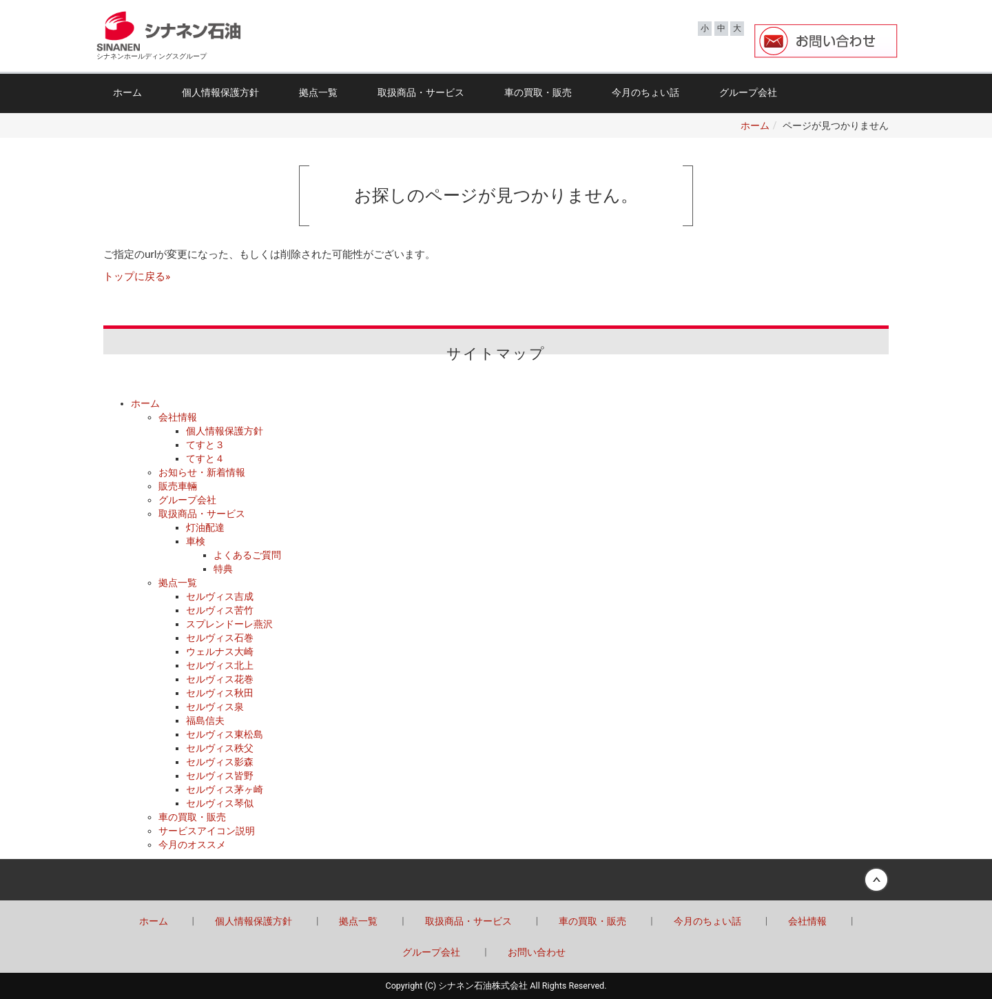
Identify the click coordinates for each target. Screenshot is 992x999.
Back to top (496, 879)
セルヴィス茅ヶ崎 (224, 789)
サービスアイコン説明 (206, 830)
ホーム (127, 92)
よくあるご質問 (247, 555)
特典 (223, 568)
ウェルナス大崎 (220, 651)
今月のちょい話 (645, 92)
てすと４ (205, 458)
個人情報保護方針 (220, 92)
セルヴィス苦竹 (220, 610)
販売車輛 (177, 486)
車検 (195, 541)
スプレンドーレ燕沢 (229, 623)
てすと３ (205, 444)
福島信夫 (205, 720)
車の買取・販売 (538, 92)
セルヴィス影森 (220, 761)
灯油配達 (205, 527)
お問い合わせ (537, 952)
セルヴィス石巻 (220, 637)
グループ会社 (748, 92)
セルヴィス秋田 (220, 692)
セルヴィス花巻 (220, 679)
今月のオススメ (192, 844)
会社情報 (177, 417)
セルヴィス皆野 (220, 775)
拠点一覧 (318, 92)
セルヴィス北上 (220, 665)
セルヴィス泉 (215, 706)
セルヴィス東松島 (224, 734)
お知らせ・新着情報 (201, 472)
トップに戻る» (136, 276)
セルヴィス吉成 (220, 596)
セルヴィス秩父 (220, 748)
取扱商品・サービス (421, 92)
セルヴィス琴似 (220, 803)
